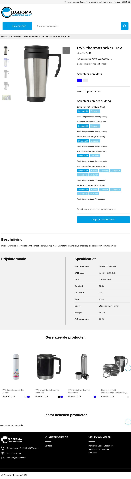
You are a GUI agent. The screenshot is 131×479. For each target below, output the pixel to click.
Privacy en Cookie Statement (101, 446)
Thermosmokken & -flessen (36, 36)
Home (4, 36)
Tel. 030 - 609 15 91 (122, 2)
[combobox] (78, 26)
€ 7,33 (74, 396)
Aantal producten (89, 91)
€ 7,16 (107, 396)
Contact (48, 446)
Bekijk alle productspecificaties (92, 63)
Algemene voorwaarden (99, 449)
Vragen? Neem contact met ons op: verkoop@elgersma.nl (88, 2)
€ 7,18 (8, 396)
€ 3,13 (41, 396)
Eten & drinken (15, 36)
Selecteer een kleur (89, 74)
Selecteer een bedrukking (94, 101)
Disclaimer (93, 453)
